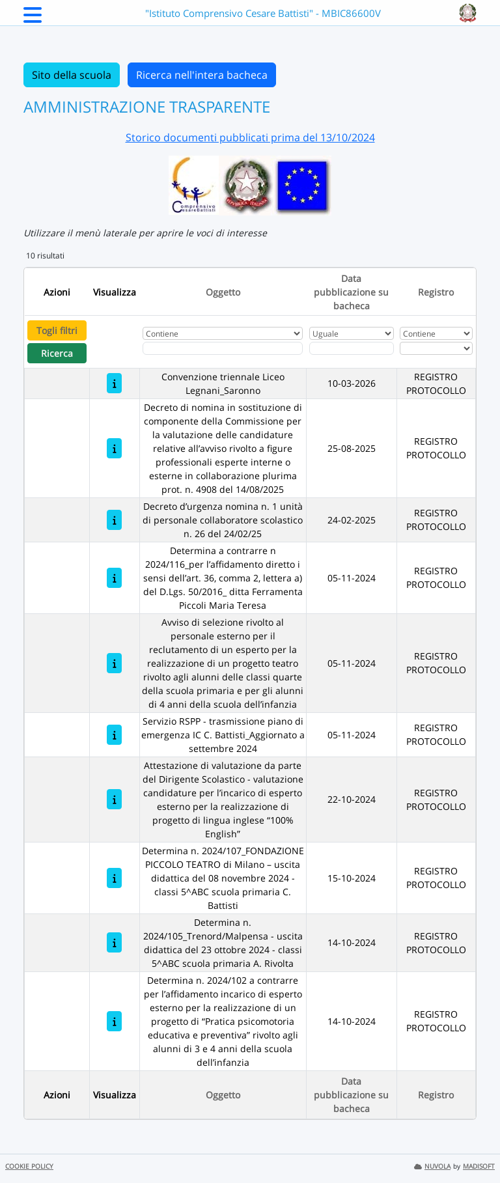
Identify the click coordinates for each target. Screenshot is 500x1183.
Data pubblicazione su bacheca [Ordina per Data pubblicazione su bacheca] (351, 292)
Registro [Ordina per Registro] (436, 292)
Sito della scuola (71, 75)
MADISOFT (479, 1166)
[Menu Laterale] (32, 19)
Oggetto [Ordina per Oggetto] (223, 292)
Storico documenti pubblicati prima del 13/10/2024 (250, 137)
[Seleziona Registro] (436, 348)
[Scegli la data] (351, 348)
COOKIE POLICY (29, 1166)
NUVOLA (432, 1166)
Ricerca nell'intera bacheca (202, 75)
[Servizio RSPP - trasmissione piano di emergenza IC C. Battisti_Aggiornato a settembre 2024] (114, 735)
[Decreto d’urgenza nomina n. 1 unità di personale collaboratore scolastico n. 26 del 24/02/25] (114, 520)
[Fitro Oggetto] (223, 348)
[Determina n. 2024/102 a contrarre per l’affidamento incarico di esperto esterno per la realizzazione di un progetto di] (114, 1021)
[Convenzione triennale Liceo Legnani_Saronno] (114, 383)
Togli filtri (56, 330)
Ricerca (57, 353)
